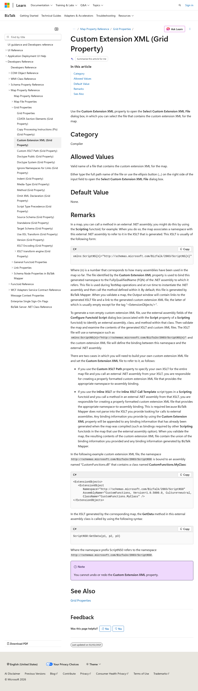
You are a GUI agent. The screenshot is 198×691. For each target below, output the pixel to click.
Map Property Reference (94, 29)
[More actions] (190, 29)
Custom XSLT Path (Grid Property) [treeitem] (37, 151)
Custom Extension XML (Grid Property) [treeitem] (34, 142)
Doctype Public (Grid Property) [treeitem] (35, 156)
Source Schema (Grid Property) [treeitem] (35, 217)
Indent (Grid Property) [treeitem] (30, 178)
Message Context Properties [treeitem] (27, 295)
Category (79, 73)
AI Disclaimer (12, 673)
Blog (52, 673)
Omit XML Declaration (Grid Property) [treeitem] (33, 198)
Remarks (79, 89)
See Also (79, 94)
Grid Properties (122, 29)
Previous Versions (35, 673)
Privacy (84, 673)
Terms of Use (141, 673)
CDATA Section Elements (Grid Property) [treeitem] (35, 121)
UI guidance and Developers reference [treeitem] (30, 44)
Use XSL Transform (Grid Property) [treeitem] (37, 234)
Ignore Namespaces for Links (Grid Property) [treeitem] (37, 170)
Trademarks (160, 673)
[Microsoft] (7, 5)
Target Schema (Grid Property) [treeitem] (35, 228)
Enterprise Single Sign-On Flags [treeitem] (29, 301)
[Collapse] (56, 28)
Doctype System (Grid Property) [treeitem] (36, 162)
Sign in (189, 5)
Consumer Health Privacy (111, 673)
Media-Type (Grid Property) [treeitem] (33, 184)
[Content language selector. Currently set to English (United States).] (22, 664)
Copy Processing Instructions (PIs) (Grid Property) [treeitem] (37, 131)
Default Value (81, 84)
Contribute (69, 673)
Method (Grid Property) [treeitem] (31, 190)
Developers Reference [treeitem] (23, 67)
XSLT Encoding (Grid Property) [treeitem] (35, 245)
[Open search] (180, 5)
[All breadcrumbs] (74, 29)
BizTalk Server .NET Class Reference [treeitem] (31, 307)
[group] (132, 258)
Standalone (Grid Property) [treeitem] (33, 223)
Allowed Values (82, 78)
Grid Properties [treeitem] (26, 113)
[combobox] (33, 37)
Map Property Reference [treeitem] (28, 96)
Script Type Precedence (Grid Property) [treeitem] (34, 209)
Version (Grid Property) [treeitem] (30, 240)
